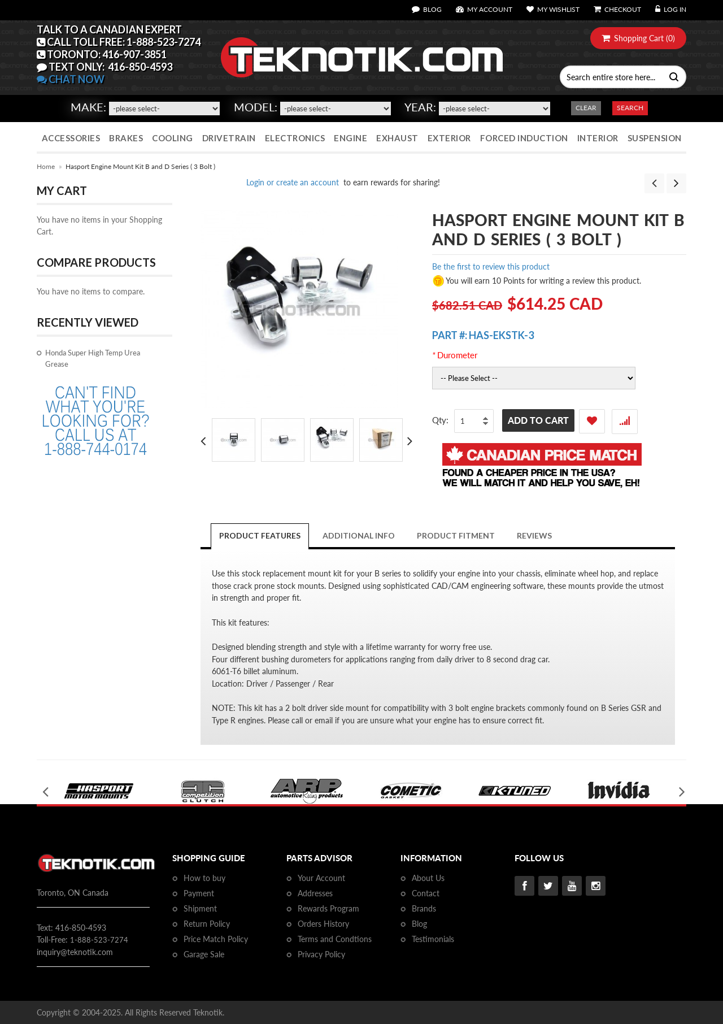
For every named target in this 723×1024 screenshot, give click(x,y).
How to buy (204, 878)
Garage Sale (204, 954)
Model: (255, 107)
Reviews (534, 535)
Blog (419, 923)
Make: (88, 107)
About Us (428, 878)
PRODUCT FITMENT (456, 535)
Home (46, 166)
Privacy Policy (321, 954)
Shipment (200, 908)
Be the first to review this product (491, 266)
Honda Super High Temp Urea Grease (92, 358)
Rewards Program (328, 908)
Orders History (323, 923)
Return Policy (207, 923)
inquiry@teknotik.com (75, 952)
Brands (424, 908)
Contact (425, 893)
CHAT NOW (70, 79)
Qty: (440, 420)
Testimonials (433, 939)
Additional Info (359, 535)
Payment (199, 893)
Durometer (454, 355)
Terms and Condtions (335, 939)
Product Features (259, 535)
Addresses (315, 893)
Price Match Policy (216, 939)
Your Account (321, 878)
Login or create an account (292, 182)
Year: (420, 107)
